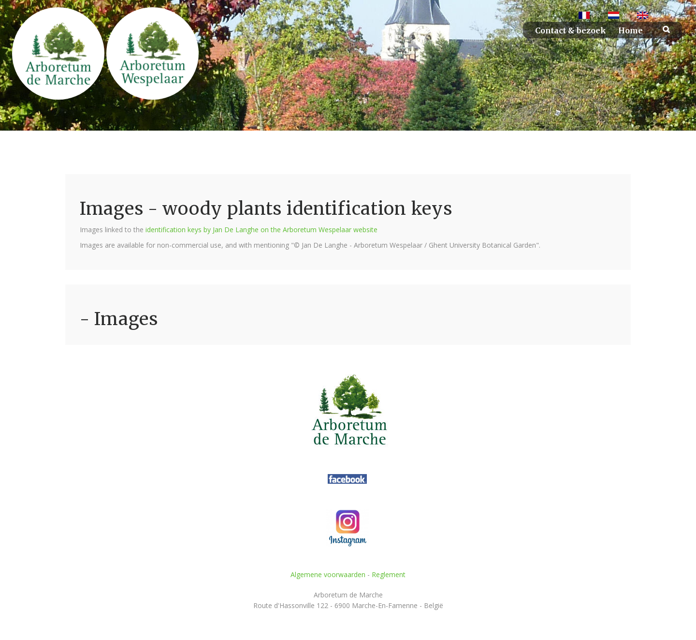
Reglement (389, 574)
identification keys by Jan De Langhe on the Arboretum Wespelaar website (261, 229)
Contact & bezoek (570, 30)
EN (655, 15)
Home (630, 30)
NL (626, 15)
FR (596, 15)
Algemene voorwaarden (327, 574)
